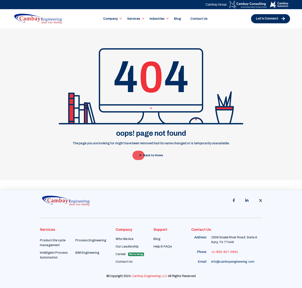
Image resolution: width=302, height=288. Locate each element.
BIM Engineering (87, 252)
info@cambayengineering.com (232, 261)
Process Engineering (90, 240)
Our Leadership (127, 246)
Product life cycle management (53, 243)
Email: (202, 261)
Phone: (202, 252)
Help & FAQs (162, 246)
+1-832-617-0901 (224, 252)
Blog (177, 18)
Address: (200, 237)
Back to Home (151, 155)
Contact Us (199, 18)
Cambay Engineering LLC (149, 276)
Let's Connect (270, 19)
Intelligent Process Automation (54, 255)
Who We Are (124, 239)
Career (130, 254)
